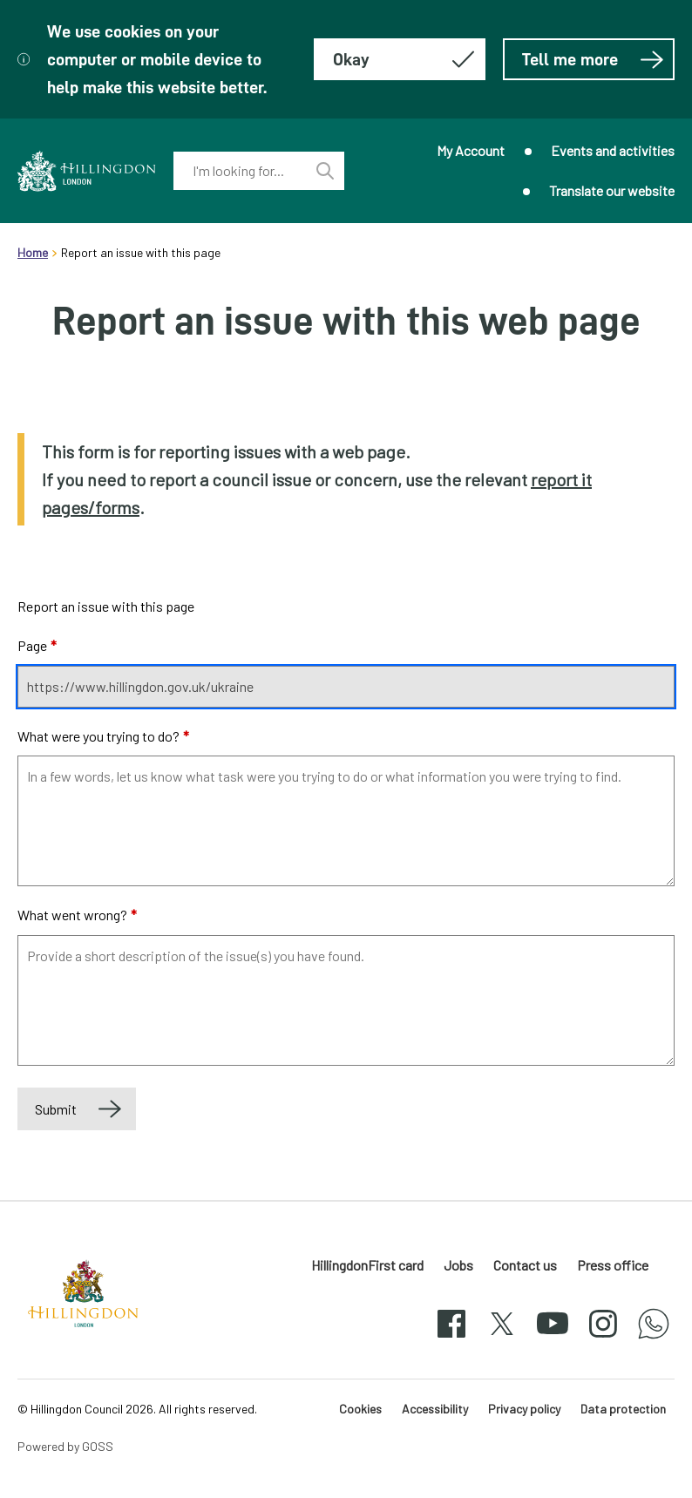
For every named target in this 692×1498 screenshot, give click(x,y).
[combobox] (240, 171)
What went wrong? (77, 914)
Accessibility (435, 1408)
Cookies (360, 1408)
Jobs (458, 1265)
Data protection (623, 1408)
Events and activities (613, 150)
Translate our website (612, 190)
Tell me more (593, 59)
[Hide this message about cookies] (399, 59)
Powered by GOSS (65, 1446)
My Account (471, 150)
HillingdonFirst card (367, 1265)
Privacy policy (524, 1408)
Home (32, 252)
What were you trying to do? (103, 736)
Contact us (525, 1265)
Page (37, 645)
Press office (612, 1265)
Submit (56, 1109)
